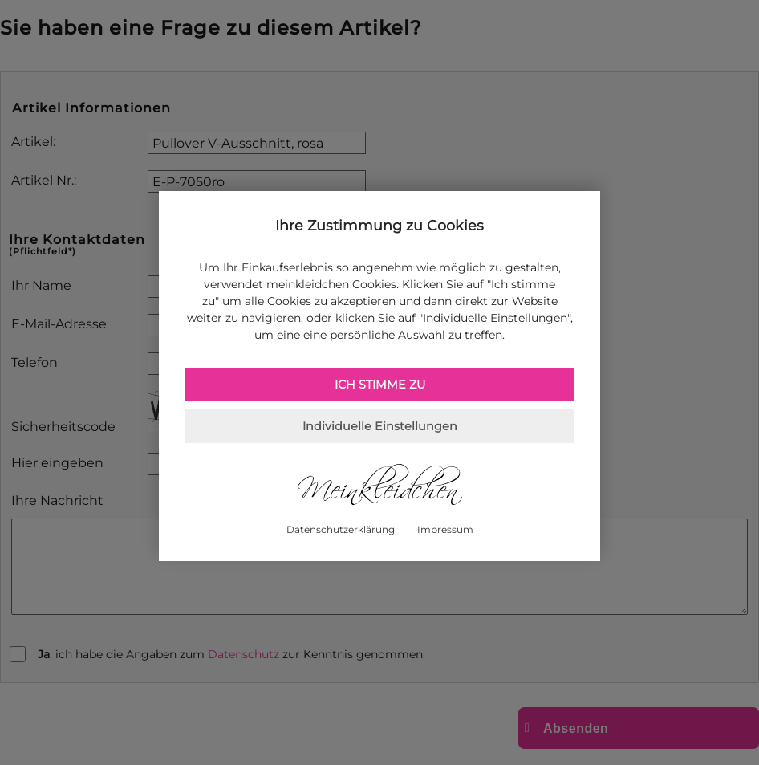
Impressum (445, 529)
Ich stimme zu (380, 384)
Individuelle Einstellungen (379, 426)
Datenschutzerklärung (340, 529)
